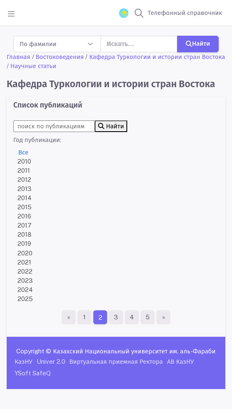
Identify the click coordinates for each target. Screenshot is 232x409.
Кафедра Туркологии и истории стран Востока (157, 56)
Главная (18, 56)
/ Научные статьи (32, 65)
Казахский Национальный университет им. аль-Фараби (134, 351)
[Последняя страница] (163, 317)
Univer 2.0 (51, 361)
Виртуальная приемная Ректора (116, 361)
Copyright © (33, 351)
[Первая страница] (69, 317)
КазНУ (23, 361)
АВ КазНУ (180, 361)
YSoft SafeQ (33, 373)
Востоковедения (60, 56)
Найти (198, 43)
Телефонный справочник (185, 12)
